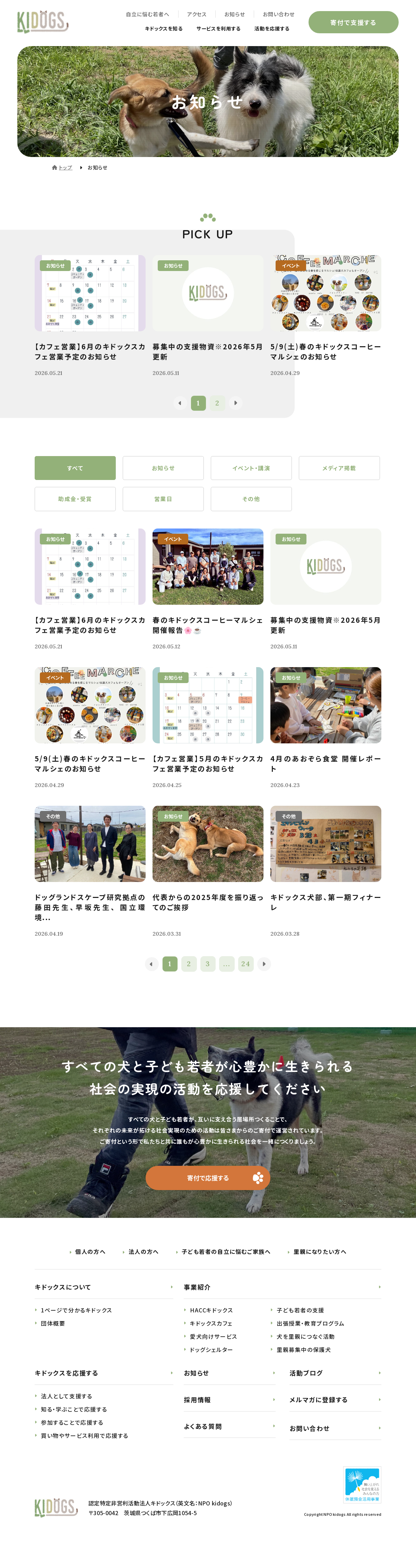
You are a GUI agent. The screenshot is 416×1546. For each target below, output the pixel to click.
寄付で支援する (353, 22)
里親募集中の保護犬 (304, 1350)
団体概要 (53, 1323)
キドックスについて (63, 1287)
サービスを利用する (211, 28)
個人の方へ (90, 1252)
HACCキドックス (211, 1310)
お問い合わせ (279, 14)
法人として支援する (66, 1396)
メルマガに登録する (318, 1399)
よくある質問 (203, 1426)
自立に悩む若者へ (147, 14)
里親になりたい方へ (320, 1252)
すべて (75, 468)
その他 (251, 499)
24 (246, 964)
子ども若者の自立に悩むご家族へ (226, 1252)
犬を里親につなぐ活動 (306, 1337)
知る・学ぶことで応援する (74, 1409)
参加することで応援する (72, 1422)
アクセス (197, 14)
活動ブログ (306, 1373)
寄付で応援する (208, 1177)
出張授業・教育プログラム (311, 1323)
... (227, 964)
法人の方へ (144, 1252)
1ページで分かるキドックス (76, 1310)
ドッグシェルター (212, 1350)
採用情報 (197, 1399)
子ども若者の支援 (300, 1310)
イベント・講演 (251, 468)
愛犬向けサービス (213, 1337)
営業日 (163, 499)
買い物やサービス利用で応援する (85, 1436)
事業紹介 (197, 1287)
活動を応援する (269, 28)
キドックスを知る (150, 28)
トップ (65, 167)
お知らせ (234, 14)
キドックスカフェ (211, 1323)
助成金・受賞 (75, 499)
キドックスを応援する (67, 1373)
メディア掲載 (339, 468)
